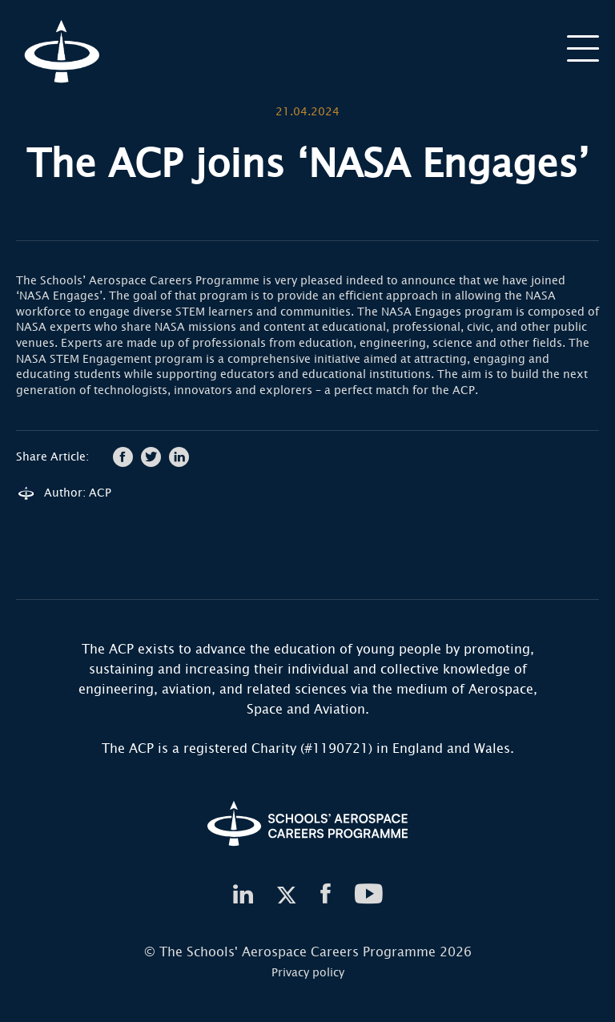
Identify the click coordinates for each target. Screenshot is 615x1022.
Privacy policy (307, 972)
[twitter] (286, 895)
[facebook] (325, 895)
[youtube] (369, 895)
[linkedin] (242, 895)
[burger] (583, 47)
